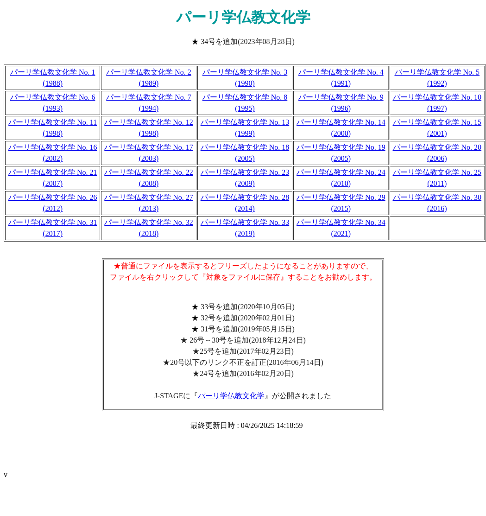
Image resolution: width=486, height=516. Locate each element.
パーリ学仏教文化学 (231, 396)
